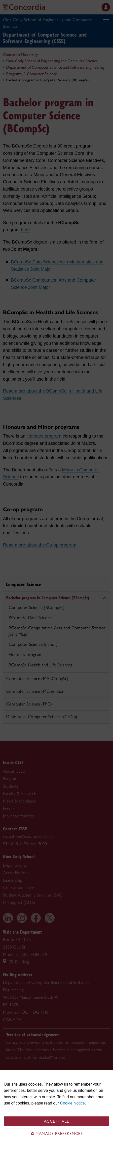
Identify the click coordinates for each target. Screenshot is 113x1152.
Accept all (56, 1121)
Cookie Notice (72, 1103)
